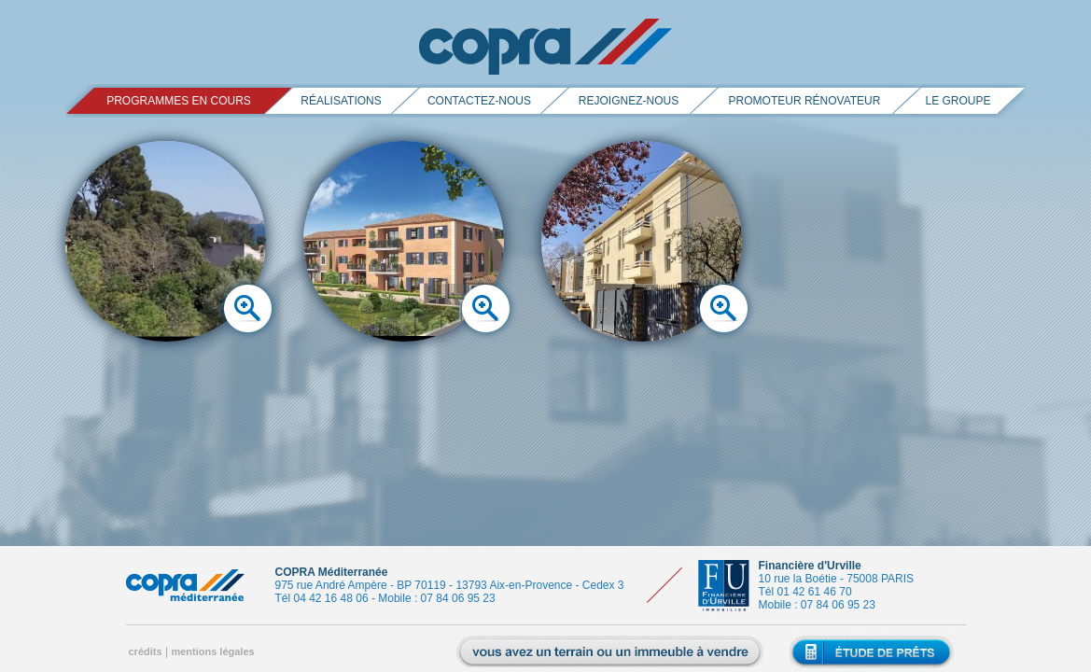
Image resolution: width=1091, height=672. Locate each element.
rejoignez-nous (628, 100)
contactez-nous (479, 100)
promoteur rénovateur (805, 100)
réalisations (341, 100)
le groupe (957, 100)
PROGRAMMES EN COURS (178, 100)
